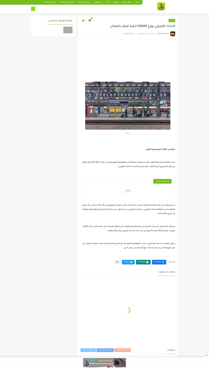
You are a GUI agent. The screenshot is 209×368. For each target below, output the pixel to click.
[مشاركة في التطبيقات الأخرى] (117, 262)
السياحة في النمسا (49, 2)
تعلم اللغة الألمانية (67, 2)
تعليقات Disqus (88, 350)
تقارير (137, 2)
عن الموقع (98, 2)
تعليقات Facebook (105, 350)
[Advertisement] (128, 61)
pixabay (128, 133)
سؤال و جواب (127, 2)
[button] (159, 262)
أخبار (107, 2)
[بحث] (33, 9)
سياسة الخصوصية (84, 2)
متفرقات (115, 2)
